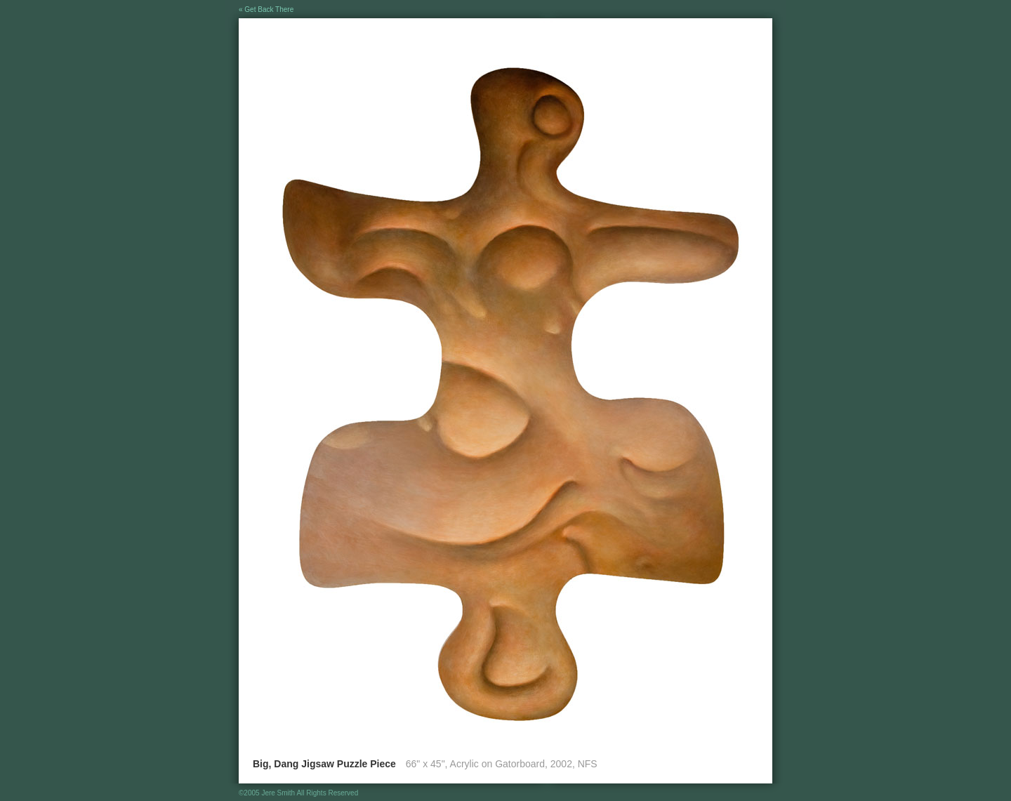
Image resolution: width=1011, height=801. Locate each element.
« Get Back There (266, 9)
